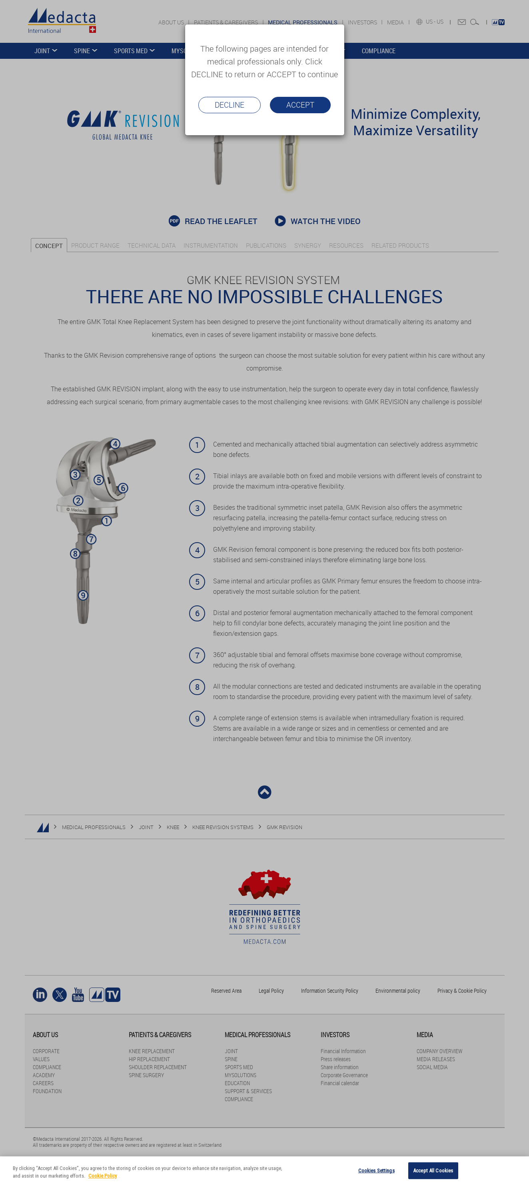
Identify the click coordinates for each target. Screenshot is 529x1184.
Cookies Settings (376, 1171)
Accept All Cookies (433, 1171)
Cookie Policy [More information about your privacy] (102, 1176)
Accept (300, 105)
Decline (229, 105)
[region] (264, 1170)
